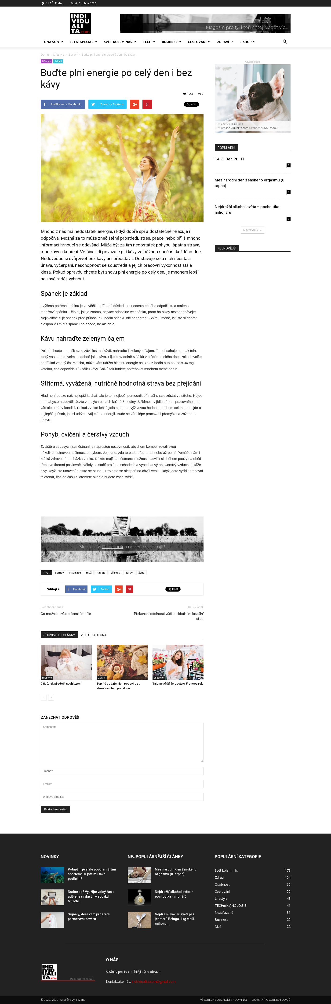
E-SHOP (247, 42)
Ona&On (53, 42)
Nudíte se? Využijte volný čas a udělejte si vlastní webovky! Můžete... (91, 896)
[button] (285, 41)
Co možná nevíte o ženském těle (66, 614)
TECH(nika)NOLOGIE (230, 905)
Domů (45, 55)
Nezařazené (224, 912)
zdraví (129, 572)
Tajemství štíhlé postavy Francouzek (178, 683)
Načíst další (252, 230)
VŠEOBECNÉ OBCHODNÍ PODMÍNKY (223, 1000)
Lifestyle (46, 61)
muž (88, 572)
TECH (149, 42)
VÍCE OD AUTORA (94, 635)
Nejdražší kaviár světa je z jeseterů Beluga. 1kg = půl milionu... (175, 918)
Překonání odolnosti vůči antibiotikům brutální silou (169, 616)
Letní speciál (83, 42)
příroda (115, 572)
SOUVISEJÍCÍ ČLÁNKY (59, 635)
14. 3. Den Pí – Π (229, 159)
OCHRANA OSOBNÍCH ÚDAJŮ (271, 1000)
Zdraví (225, 42)
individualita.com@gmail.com (153, 981)
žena (141, 572)
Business (171, 42)
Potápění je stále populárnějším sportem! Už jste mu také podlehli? (92, 874)
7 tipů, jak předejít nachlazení (61, 683)
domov (59, 572)
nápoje (101, 572)
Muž (218, 926)
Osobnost (222, 884)
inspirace (75, 572)
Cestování (199, 42)
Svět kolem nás (120, 42)
